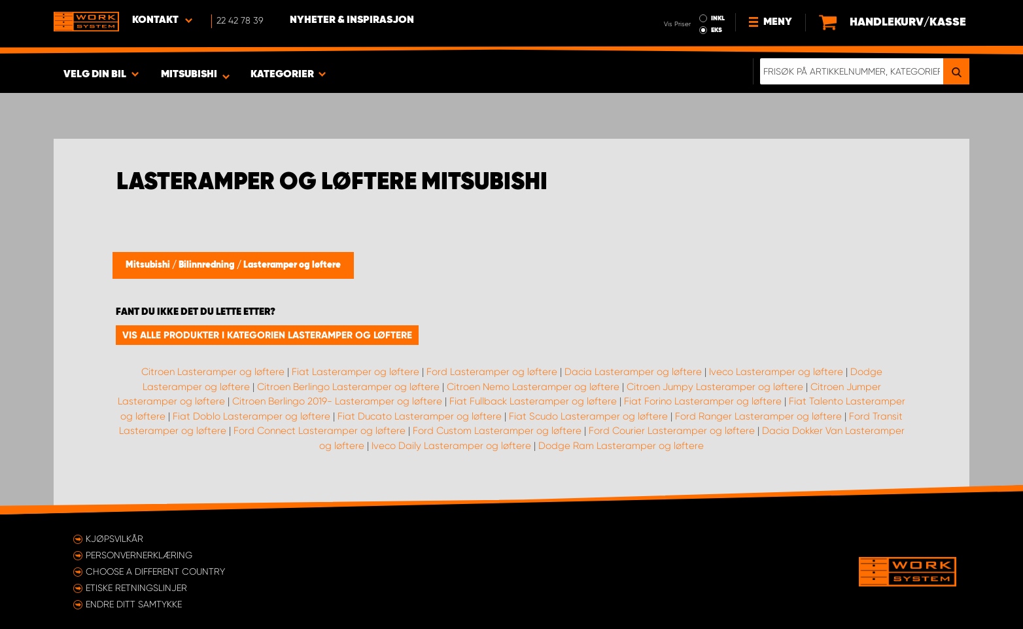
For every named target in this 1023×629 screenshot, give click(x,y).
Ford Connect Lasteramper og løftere (320, 431)
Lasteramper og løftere (292, 265)
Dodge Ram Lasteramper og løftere (621, 446)
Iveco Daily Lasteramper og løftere (451, 446)
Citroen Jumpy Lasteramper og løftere (715, 387)
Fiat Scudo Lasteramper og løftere (588, 416)
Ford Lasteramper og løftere (491, 372)
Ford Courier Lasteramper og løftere (672, 431)
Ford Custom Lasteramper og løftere (497, 431)
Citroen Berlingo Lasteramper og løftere (348, 387)
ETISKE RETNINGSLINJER (136, 588)
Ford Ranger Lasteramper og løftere (758, 416)
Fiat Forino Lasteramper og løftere (703, 401)
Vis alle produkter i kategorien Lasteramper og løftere (267, 335)
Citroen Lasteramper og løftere (213, 372)
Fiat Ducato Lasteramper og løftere (420, 416)
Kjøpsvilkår (114, 538)
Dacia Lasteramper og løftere (633, 372)
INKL (718, 18)
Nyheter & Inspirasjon (352, 20)
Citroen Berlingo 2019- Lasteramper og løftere (337, 401)
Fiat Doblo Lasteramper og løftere (251, 416)
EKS (716, 30)
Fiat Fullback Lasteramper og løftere (533, 401)
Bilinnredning (208, 265)
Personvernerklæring (139, 555)
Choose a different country (155, 571)
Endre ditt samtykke (134, 604)
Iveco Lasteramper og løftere (776, 372)
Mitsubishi (149, 265)
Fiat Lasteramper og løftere (355, 372)
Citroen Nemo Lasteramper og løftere (533, 387)
